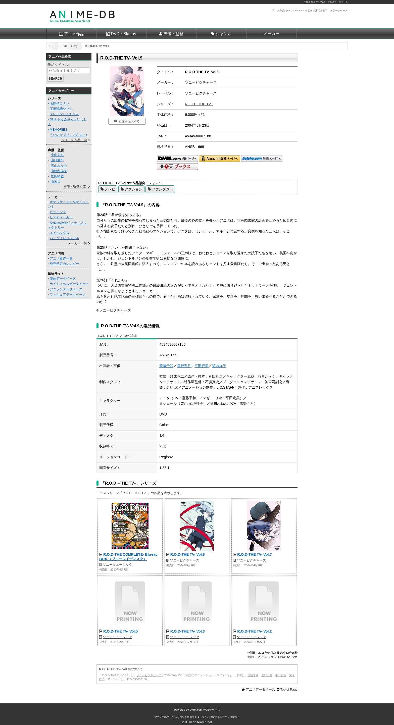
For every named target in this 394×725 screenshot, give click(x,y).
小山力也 (57, 155)
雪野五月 (184, 366)
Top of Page (289, 689)
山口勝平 (57, 160)
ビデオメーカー (61, 217)
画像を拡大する (129, 121)
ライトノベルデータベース (69, 284)
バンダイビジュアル (64, 238)
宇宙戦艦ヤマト (61, 109)
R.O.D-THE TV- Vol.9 (314, 2)
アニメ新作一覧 (61, 258)
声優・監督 (173, 34)
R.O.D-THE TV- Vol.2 (254, 631)
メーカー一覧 (77, 243)
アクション (133, 189)
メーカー (271, 33)
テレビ (110, 189)
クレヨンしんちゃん (64, 114)
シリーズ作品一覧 (74, 140)
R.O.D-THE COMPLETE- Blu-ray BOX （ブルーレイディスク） (128, 556)
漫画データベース (63, 278)
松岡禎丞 (57, 176)
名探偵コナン (59, 103)
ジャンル (224, 34)
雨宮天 (56, 181)
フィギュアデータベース (68, 294)
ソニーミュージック (117, 564)
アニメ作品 (74, 34)
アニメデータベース (260, 689)
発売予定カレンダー (64, 264)
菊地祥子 (219, 366)
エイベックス (59, 233)
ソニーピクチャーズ (201, 82)
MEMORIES (58, 129)
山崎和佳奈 (59, 171)
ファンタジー (162, 189)
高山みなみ (59, 166)
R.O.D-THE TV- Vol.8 (187, 554)
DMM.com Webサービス (205, 709)
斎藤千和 (166, 366)
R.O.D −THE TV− (199, 104)
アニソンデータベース (66, 289)
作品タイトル (58, 65)
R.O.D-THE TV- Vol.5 (120, 631)
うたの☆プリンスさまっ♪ (68, 135)
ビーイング (58, 212)
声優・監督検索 (74, 187)
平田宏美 (201, 366)
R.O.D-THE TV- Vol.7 (254, 554)
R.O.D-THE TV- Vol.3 (187, 631)
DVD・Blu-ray (123, 34)
